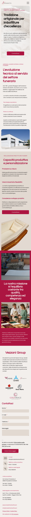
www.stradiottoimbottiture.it (10, 505)
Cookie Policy (13, 511)
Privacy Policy (6, 511)
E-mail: (4, 415)
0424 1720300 (12, 464)
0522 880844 (12, 469)
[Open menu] (28, 3)
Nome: (4, 408)
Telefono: (5, 422)
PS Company (15, 514)
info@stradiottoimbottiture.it (16, 459)
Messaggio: (5, 428)
